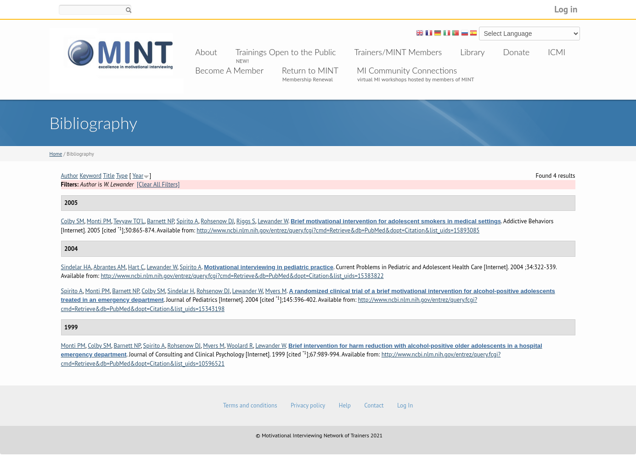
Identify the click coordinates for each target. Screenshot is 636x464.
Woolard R (240, 346)
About (206, 52)
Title (109, 176)
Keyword (91, 176)
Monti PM (99, 221)
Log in (565, 9)
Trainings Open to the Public (286, 52)
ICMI (556, 52)
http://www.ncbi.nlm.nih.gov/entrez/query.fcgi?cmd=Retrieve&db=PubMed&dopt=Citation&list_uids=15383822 (242, 276)
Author (70, 176)
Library (472, 52)
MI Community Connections (407, 70)
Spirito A (187, 221)
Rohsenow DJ (217, 221)
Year (138, 176)
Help (345, 405)
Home (56, 154)
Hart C (136, 267)
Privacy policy (308, 405)
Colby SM (72, 221)
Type (122, 176)
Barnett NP (160, 221)
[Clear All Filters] (158, 184)
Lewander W (273, 221)
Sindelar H (181, 291)
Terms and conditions (250, 405)
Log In (405, 405)
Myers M (275, 291)
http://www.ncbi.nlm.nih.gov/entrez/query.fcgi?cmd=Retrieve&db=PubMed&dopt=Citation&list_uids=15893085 (338, 230)
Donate (516, 52)
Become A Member (229, 70)
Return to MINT (310, 70)
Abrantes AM (109, 267)
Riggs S (245, 221)
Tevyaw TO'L (129, 221)
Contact (373, 405)
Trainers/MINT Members (398, 52)
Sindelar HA (76, 267)
